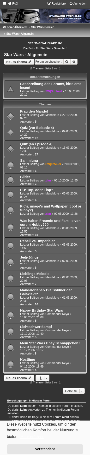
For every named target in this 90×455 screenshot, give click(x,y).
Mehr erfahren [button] (32, 437)
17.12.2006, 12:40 (32, 333)
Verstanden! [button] (45, 449)
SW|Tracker (53, 164)
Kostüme (27, 359)
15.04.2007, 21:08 (32, 317)
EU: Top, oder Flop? (36, 190)
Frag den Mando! (34, 111)
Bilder (25, 177)
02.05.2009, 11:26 (66, 213)
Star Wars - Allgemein (26, 54)
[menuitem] (13, 3)
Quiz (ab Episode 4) (36, 144)
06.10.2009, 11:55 (66, 180)
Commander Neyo (57, 314)
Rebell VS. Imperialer (37, 241)
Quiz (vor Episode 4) (37, 128)
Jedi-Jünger (30, 257)
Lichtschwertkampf (36, 327)
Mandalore (52, 115)
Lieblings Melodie (34, 274)
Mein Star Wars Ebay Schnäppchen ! (50, 343)
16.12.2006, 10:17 (32, 350)
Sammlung (29, 160)
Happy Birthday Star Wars (41, 310)
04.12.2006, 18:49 (32, 366)
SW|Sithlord (53, 91)
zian (48, 180)
